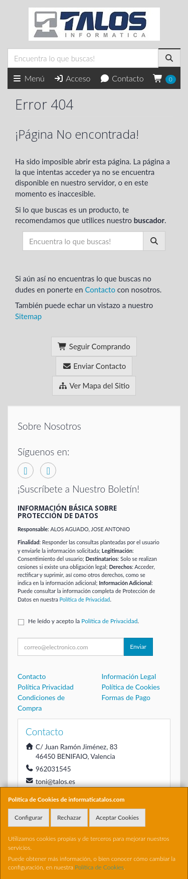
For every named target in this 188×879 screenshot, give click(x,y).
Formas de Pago (126, 697)
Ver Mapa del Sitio (94, 385)
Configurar (29, 817)
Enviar (138, 646)
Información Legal (129, 676)
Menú (28, 78)
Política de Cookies (99, 867)
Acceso (72, 78)
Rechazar (69, 817)
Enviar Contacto (94, 365)
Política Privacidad (46, 686)
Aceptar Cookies (117, 817)
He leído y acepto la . (83, 621)
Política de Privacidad (85, 599)
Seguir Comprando (94, 346)
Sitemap (28, 316)
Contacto (122, 78)
